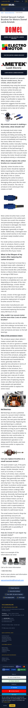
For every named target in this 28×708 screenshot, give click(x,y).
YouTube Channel (14, 691)
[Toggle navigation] (24, 9)
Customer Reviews (6, 650)
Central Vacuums (5, 635)
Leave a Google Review (14, 677)
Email (14, 694)
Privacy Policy (7, 701)
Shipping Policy (5, 649)
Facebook (14, 687)
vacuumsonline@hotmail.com (12, 580)
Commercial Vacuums (6, 638)
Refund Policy (5, 647)
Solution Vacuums (6, 659)
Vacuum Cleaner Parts (9, 12)
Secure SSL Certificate (14, 591)
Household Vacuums (6, 637)
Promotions (4, 641)
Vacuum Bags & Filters (7, 640)
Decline (5, 705)
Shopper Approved (14, 588)
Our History (4, 660)
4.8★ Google (20, 597)
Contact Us (4, 651)
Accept (12, 705)
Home (2, 12)
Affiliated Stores (5, 658)
